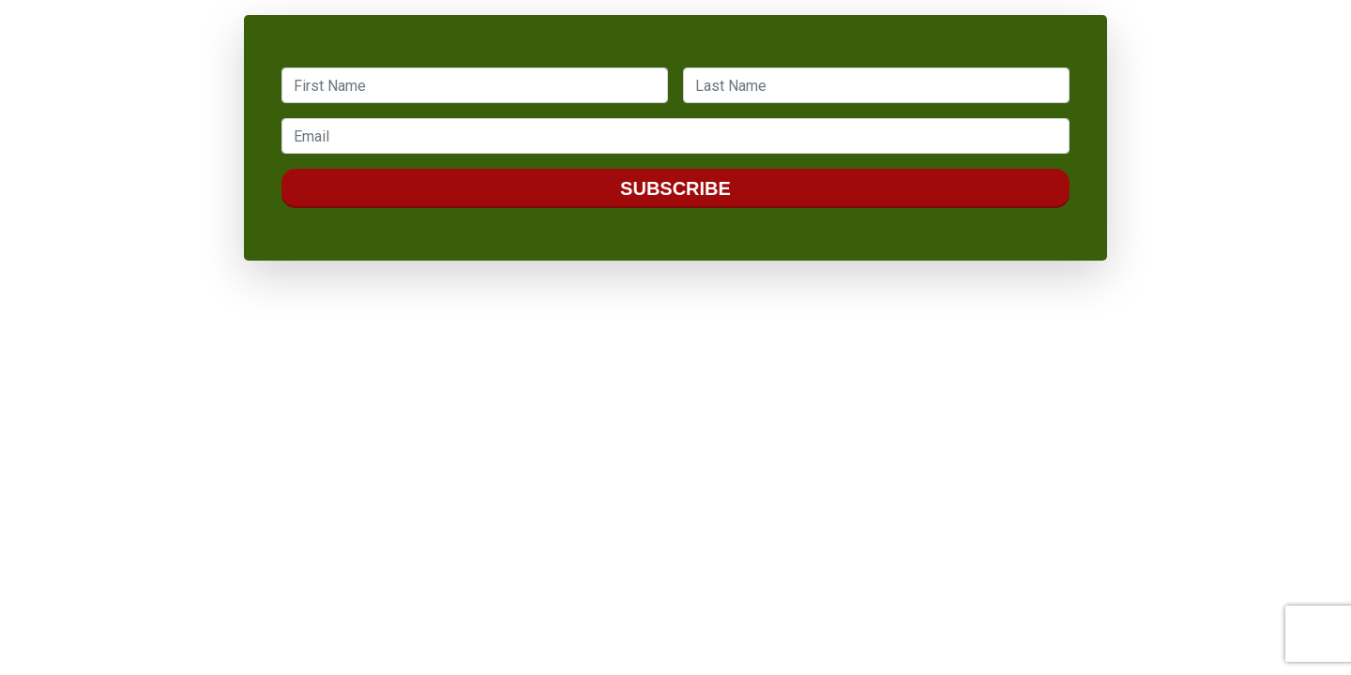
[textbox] (474, 85)
